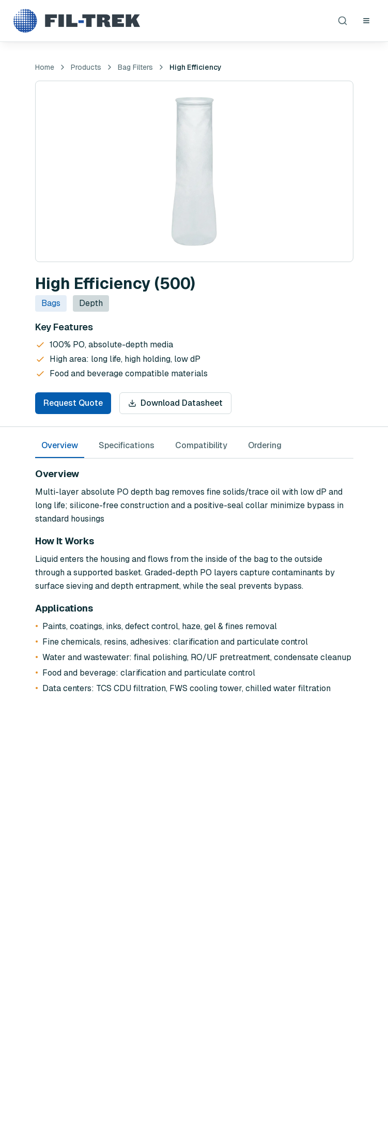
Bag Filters (135, 67)
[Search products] (342, 20)
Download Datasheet (175, 403)
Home (44, 67)
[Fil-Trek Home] (76, 20)
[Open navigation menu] (366, 20)
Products (86, 67)
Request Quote (73, 403)
